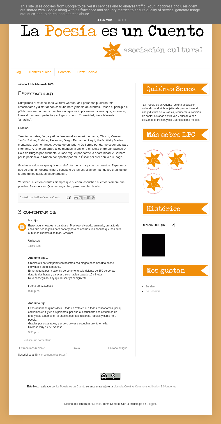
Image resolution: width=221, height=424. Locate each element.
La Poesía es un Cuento (71, 386)
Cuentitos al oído (39, 72)
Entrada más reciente (32, 348)
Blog (17, 72)
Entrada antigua (117, 348)
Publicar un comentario (37, 340)
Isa (30, 220)
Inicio (77, 348)
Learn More (105, 20)
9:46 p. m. (34, 291)
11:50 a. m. (34, 245)
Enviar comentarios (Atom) (51, 354)
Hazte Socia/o (87, 72)
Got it (122, 20)
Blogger (151, 403)
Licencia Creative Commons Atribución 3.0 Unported (145, 386)
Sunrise (150, 286)
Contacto (64, 72)
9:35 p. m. (34, 332)
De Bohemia (152, 291)
